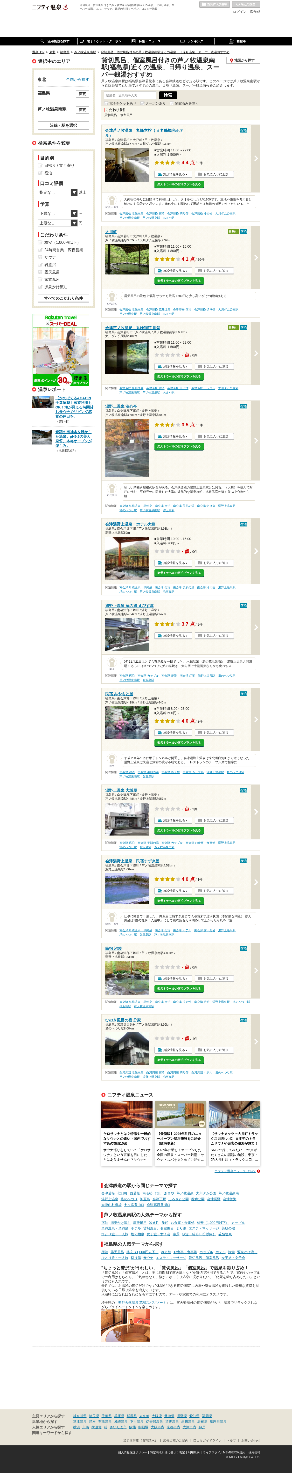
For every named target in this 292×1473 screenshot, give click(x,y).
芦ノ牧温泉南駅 (129, 218)
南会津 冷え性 (206, 587)
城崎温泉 (121, 1421)
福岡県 (207, 1416)
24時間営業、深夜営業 (63, 250)
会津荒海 (229, 1199)
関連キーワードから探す (52, 1433)
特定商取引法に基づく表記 (167, 1452)
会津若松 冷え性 (201, 213)
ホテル (136, 1228)
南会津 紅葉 (187, 675)
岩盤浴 (50, 265)
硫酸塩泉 (225, 1234)
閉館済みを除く (187, 103)
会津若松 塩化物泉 (131, 213)
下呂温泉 (137, 1421)
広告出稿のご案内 (175, 1440)
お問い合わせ (250, 1440)
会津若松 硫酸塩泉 (158, 309)
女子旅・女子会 (158, 1234)
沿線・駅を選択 (63, 125)
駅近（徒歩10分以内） (199, 1234)
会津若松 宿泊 (155, 213)
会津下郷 (159, 1199)
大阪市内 (157, 1427)
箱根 (92, 1421)
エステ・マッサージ (204, 1228)
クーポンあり (156, 103)
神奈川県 (80, 1416)
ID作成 (255, 12)
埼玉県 (94, 1416)
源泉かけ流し (121, 1223)
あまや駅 (168, 218)
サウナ (148, 1258)
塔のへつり (129, 1199)
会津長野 (214, 1199)
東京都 (144, 1416)
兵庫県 (119, 1416)
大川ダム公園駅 (225, 213)
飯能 (132, 1427)
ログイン (239, 12)
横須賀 (96, 1427)
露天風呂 (140, 1223)
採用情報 (254, 1452)
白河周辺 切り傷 (177, 1072)
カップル (238, 1223)
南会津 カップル (148, 675)
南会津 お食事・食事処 (200, 842)
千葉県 (107, 1416)
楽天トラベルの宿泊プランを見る (179, 184)
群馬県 (132, 1416)
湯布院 (202, 1421)
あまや (169, 1193)
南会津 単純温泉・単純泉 (135, 506)
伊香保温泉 (154, 1421)
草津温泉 (80, 1421)
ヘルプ (231, 1440)
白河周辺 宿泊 (155, 1072)
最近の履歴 (246, 4)
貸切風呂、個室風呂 (158, 1228)
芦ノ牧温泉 (185, 1193)
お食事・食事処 (183, 1223)
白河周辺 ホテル (201, 1072)
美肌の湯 (228, 1228)
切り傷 (181, 1228)
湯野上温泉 (109, 1199)
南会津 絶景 (169, 675)
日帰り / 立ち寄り (59, 165)
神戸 (202, 1427)
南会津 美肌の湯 (183, 506)
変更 (82, 94)
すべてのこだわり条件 (63, 298)
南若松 (147, 1193)
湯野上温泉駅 (227, 506)
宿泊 (104, 1223)
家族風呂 (52, 279)
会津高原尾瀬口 (158, 1205)
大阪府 (157, 1416)
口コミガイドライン (207, 1440)
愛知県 (194, 1416)
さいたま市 (118, 1427)
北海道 (169, 1416)
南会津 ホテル (182, 930)
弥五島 (145, 1199)
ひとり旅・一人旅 (114, 1234)
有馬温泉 (105, 1421)
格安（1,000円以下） (213, 1223)
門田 (158, 1193)
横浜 (76, 1427)
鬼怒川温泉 (218, 1421)
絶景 (176, 1234)
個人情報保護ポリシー (132, 1452)
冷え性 (154, 1223)
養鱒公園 (198, 1199)
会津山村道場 (111, 1205)
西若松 (135, 1193)
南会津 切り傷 (206, 506)
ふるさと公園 (178, 1199)
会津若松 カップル (203, 388)
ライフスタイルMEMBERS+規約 (224, 1452)
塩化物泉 (137, 1234)
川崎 (85, 1427)
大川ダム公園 (206, 1193)
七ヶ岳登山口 (134, 1205)
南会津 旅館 (201, 1002)
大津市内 (189, 1427)
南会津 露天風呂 (204, 930)
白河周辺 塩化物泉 (131, 1072)
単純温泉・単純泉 (114, 1228)
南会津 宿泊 (162, 506)
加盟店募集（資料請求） (140, 1440)
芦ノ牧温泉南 (229, 1193)
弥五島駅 (168, 510)
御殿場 (143, 1427)
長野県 (182, 1416)
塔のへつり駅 (128, 510)
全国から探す (77, 79)
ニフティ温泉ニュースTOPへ (235, 1171)
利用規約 (194, 1452)
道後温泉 (172, 1421)
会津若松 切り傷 (177, 213)
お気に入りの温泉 (214, 4)
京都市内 (173, 1427)
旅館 (165, 1223)
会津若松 (108, 1193)
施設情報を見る (174, 174)
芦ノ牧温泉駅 (151, 218)
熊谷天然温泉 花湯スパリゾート (142, 1302)
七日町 (122, 1193)
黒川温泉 (188, 1421)
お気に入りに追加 (216, 174)
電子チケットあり (122, 103)
